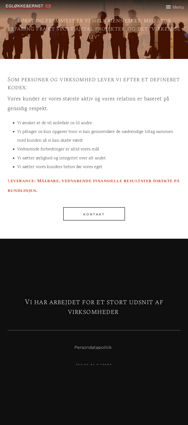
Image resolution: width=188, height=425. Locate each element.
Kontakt (94, 214)
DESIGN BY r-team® (94, 364)
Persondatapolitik (93, 347)
